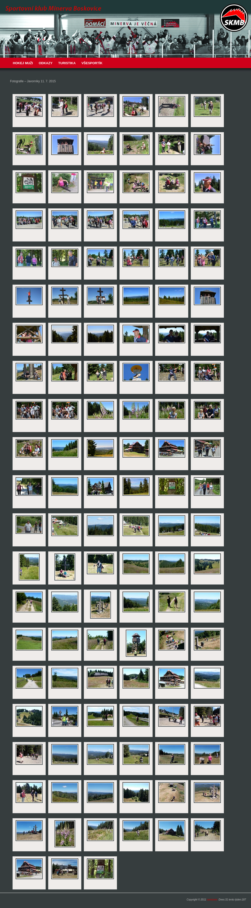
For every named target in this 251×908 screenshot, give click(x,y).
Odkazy (45, 63)
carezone (212, 899)
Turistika (67, 63)
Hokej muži (23, 63)
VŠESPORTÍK (91, 63)
